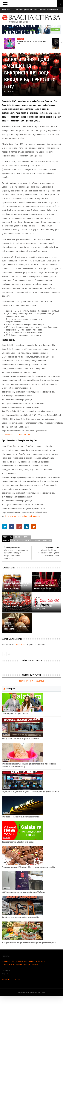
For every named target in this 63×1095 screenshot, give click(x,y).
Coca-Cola (16, 540)
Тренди (20, 39)
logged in (20, 644)
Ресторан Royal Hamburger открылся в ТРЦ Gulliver (20, 738)
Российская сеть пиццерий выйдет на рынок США (20, 917)
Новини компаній (22, 537)
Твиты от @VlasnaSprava (31, 681)
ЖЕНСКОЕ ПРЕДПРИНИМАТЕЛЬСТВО (26, 10)
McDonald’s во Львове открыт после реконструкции (21, 817)
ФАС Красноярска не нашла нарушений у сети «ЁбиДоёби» (23, 892)
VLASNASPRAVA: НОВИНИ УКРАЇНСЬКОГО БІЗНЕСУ (23, 962)
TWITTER (17, 979)
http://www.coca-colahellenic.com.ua (22, 516)
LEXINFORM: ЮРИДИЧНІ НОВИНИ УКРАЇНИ (20, 965)
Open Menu (5, 3)
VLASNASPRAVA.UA (7, 10)
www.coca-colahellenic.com (17, 434)
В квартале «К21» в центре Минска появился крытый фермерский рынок (29, 942)
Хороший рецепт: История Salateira (14, 713)
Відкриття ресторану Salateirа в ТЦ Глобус (17, 842)
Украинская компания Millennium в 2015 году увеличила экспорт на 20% (28, 867)
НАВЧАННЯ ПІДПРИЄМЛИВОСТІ (49, 10)
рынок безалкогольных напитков (36, 540)
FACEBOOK (6, 979)
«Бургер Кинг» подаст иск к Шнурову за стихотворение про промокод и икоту (30, 791)
